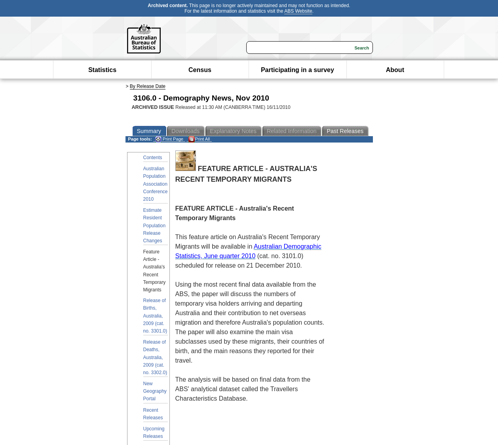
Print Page (169, 139)
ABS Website (298, 11)
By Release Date (147, 86)
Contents (152, 157)
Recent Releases (153, 413)
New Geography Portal (155, 391)
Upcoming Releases (154, 432)
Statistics (102, 70)
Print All (199, 139)
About (395, 70)
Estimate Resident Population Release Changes (154, 225)
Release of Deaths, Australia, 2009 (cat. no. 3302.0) (155, 357)
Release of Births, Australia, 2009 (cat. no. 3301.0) (155, 316)
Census (199, 70)
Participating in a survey (297, 70)
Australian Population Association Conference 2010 (155, 184)
